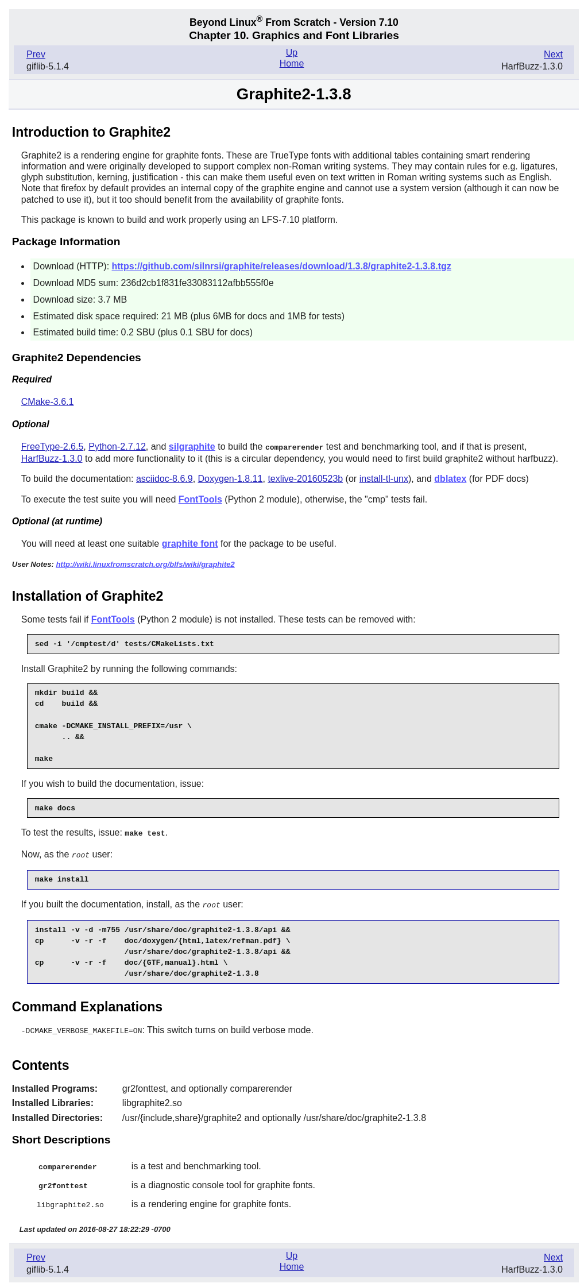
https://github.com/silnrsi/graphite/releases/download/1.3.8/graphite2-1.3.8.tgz (281, 266)
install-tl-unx (383, 478)
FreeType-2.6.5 (52, 446)
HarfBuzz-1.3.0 (52, 458)
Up (291, 52)
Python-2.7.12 (117, 446)
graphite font (190, 543)
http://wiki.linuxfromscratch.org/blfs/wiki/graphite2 (145, 563)
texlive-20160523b (305, 478)
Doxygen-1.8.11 (230, 478)
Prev (35, 54)
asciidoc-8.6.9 (164, 478)
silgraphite (192, 446)
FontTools (200, 499)
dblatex (450, 478)
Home (292, 63)
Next (553, 54)
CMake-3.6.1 (47, 402)
